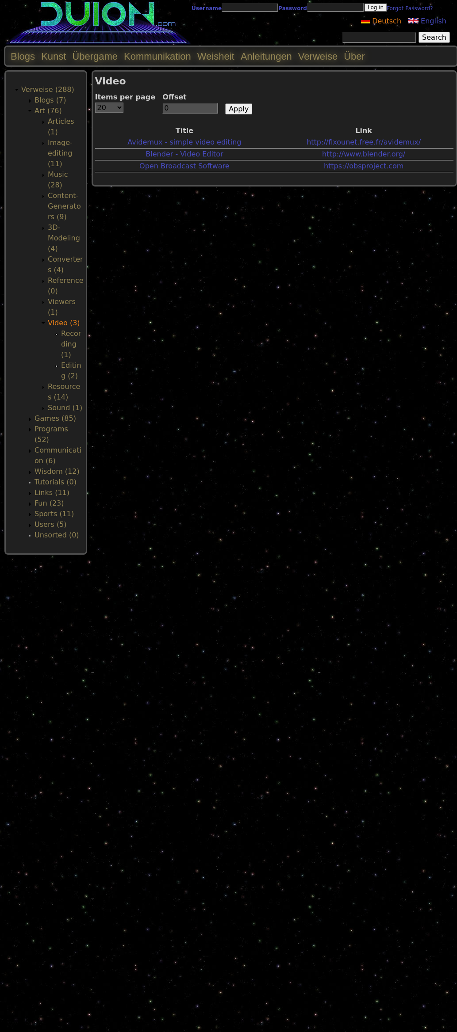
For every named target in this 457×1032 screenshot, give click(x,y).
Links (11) (52, 492)
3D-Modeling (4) (64, 238)
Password (292, 8)
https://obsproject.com (363, 166)
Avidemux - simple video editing (184, 142)
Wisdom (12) (57, 471)
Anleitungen (266, 56)
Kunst (53, 56)
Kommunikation (157, 56)
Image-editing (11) (60, 153)
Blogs (23, 56)
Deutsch (381, 21)
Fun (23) (49, 503)
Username (207, 8)
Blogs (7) (50, 100)
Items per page (125, 97)
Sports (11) (54, 514)
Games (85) (55, 418)
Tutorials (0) (56, 482)
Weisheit (215, 56)
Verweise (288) (47, 89)
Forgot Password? (410, 8)
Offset (174, 97)
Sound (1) (65, 408)
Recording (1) (71, 344)
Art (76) (48, 111)
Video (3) (64, 323)
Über (354, 56)
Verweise (318, 56)
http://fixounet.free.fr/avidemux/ (364, 142)
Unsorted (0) (57, 535)
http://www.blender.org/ (363, 154)
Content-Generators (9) (64, 206)
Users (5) (51, 524)
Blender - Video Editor (184, 154)
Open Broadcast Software (184, 166)
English (427, 21)
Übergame (95, 56)
